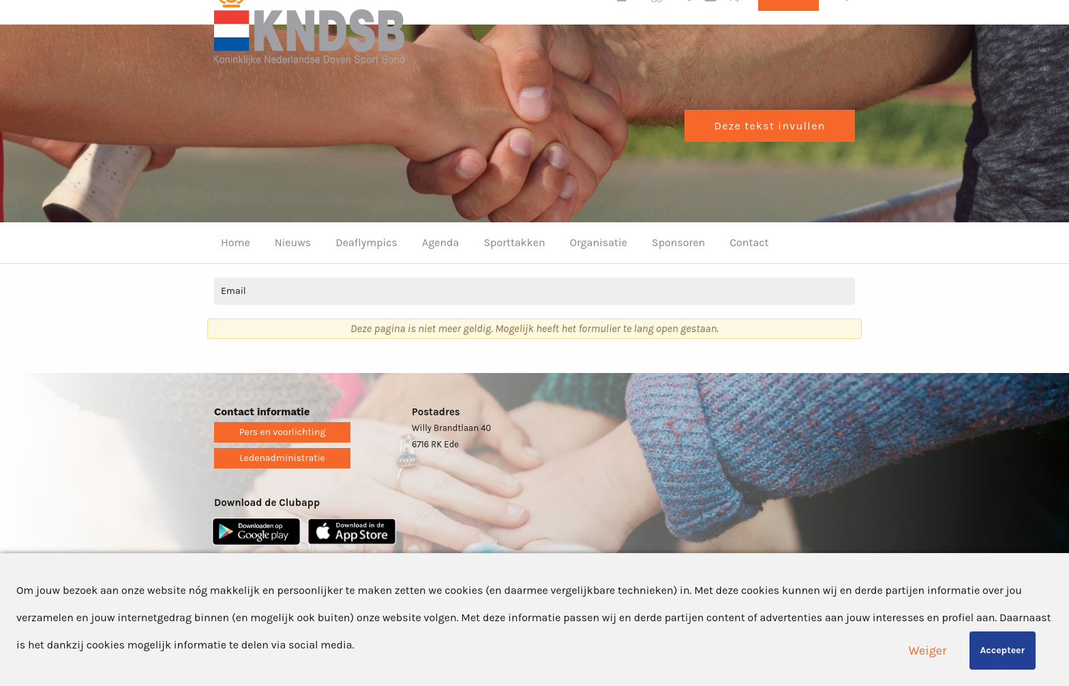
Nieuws (293, 272)
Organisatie (598, 272)
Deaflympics (366, 272)
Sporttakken (514, 272)
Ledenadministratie (282, 488)
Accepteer (1002, 650)
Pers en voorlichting (282, 462)
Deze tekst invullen (769, 155)
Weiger (928, 650)
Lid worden (788, 27)
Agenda (440, 272)
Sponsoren (678, 272)
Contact (748, 272)
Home (235, 272)
